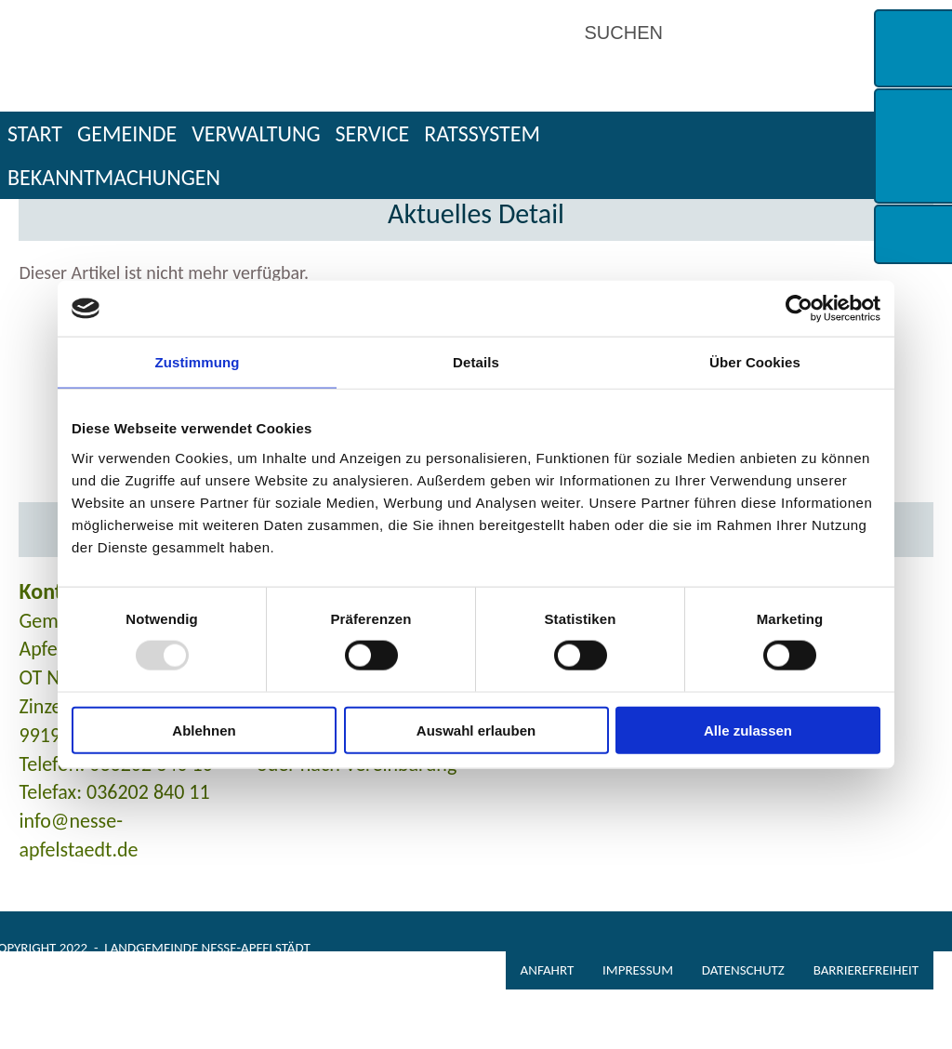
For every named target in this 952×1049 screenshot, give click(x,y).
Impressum (637, 970)
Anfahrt (548, 970)
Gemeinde (127, 133)
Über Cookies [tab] (754, 362)
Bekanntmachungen (113, 177)
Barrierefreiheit (866, 970)
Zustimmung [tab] (197, 362)
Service (373, 133)
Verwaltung (256, 133)
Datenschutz (743, 970)
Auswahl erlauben (476, 729)
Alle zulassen (748, 729)
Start (34, 133)
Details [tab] (476, 362)
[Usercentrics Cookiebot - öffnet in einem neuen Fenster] (799, 309)
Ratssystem (482, 133)
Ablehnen (203, 729)
